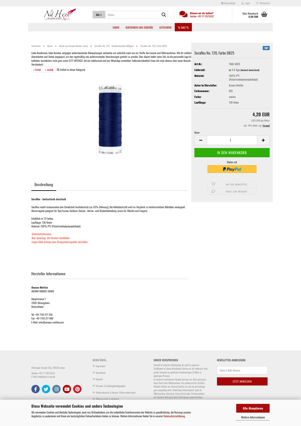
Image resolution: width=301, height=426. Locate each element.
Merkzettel (263, 3)
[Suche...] (99, 14)
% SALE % (183, 27)
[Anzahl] (232, 140)
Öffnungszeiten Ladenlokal (107, 399)
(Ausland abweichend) (250, 70)
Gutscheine (165, 27)
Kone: (197, 132)
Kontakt (99, 379)
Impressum (100, 366)
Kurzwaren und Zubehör (139, 27)
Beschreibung (43, 184)
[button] (228, 3)
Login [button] (245, 3)
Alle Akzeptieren (253, 408)
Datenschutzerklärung (174, 416)
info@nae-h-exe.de (46, 376)
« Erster (37, 69)
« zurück (49, 69)
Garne (116, 27)
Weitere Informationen (253, 417)
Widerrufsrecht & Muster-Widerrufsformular (116, 392)
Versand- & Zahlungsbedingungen (110, 386)
